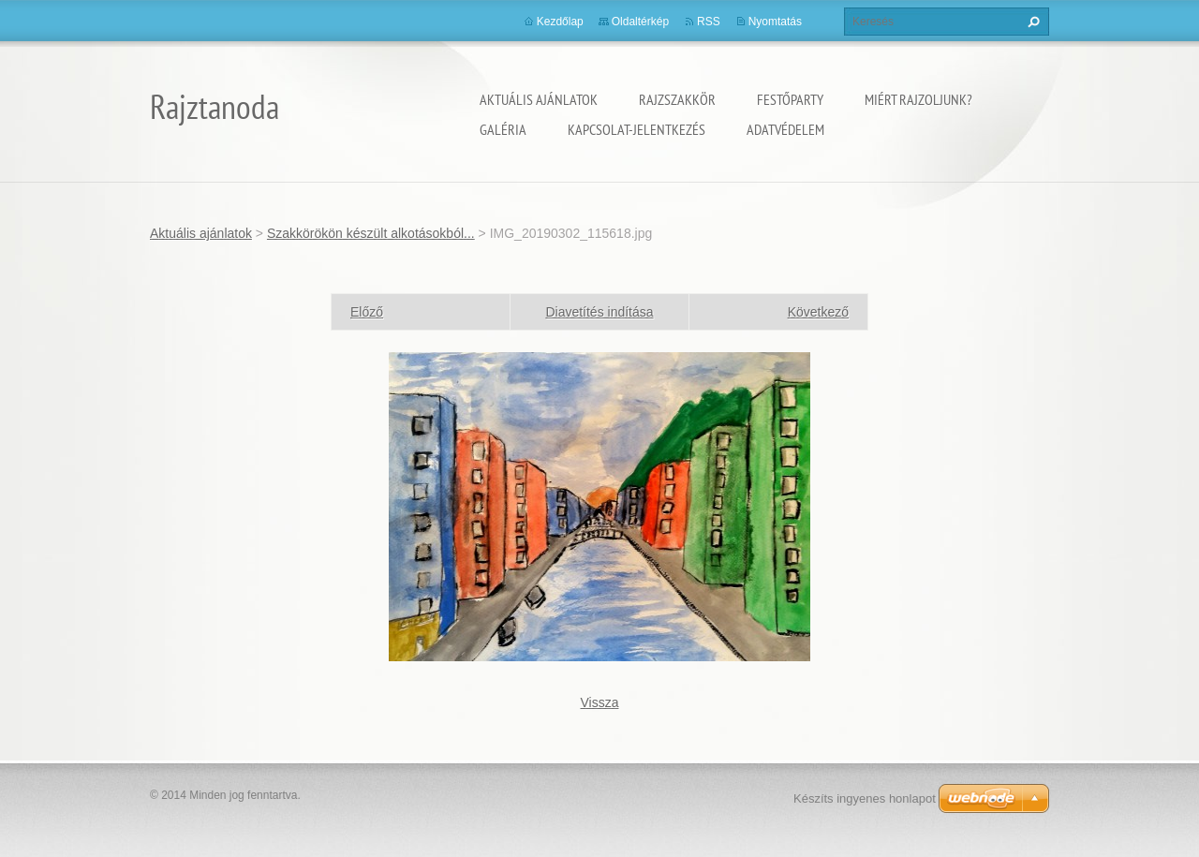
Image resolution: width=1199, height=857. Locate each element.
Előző (366, 311)
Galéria (503, 129)
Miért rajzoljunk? (918, 99)
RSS (708, 21)
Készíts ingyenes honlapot (864, 798)
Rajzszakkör (677, 99)
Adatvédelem (785, 129)
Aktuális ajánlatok (539, 99)
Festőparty (790, 99)
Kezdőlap (560, 21)
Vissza (600, 702)
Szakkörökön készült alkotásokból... (371, 233)
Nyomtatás (775, 21)
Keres (1031, 21)
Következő (818, 311)
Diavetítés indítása (599, 311)
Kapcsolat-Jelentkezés (636, 129)
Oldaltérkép (640, 21)
